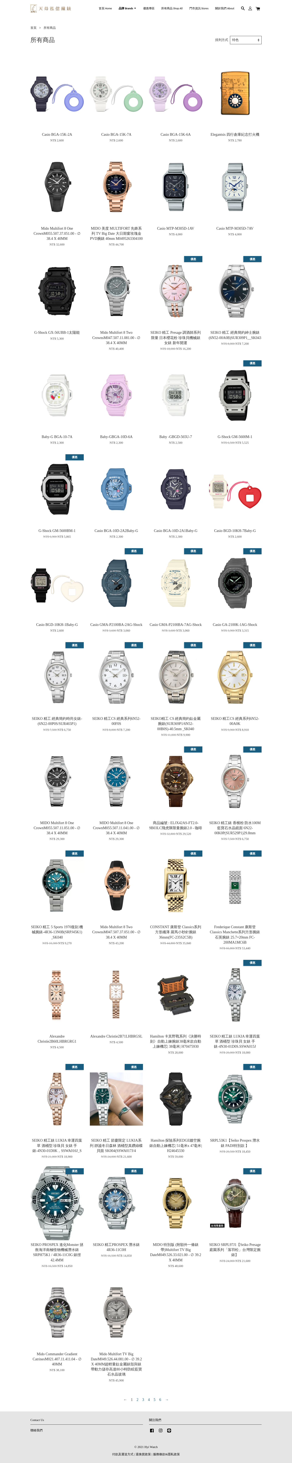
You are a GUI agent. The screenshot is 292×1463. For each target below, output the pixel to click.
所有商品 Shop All (171, 8)
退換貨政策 (143, 1454)
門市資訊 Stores (199, 8)
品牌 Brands (127, 8)
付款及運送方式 (122, 1454)
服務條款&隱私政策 (166, 1454)
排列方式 (221, 40)
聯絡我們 (36, 1430)
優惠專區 (149, 8)
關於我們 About (224, 8)
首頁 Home (105, 8)
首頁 (33, 27)
